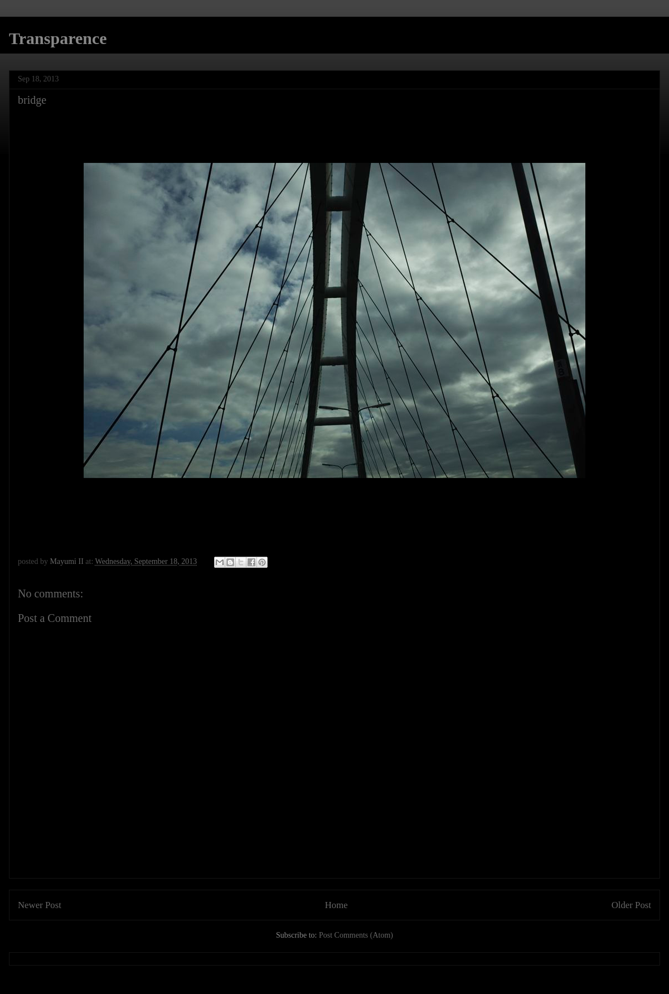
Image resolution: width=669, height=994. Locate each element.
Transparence (58, 38)
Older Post (631, 905)
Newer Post (39, 905)
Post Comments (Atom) (356, 935)
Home (336, 905)
